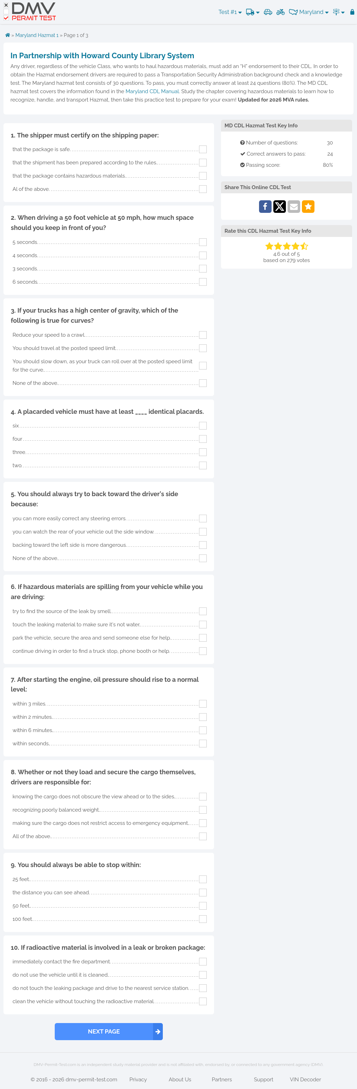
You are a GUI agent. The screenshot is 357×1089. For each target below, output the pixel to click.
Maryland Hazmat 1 (37, 35)
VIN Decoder (305, 1079)
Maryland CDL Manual (152, 91)
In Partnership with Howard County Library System (102, 55)
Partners (222, 1079)
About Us (180, 1079)
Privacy (138, 1079)
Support (263, 1079)
